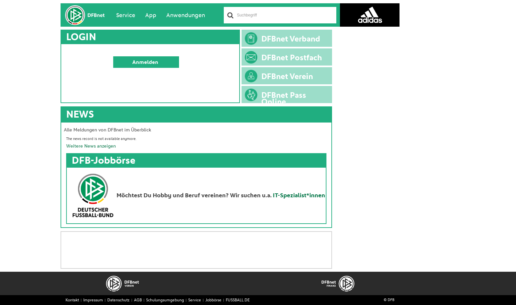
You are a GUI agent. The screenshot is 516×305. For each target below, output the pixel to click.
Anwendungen (185, 15)
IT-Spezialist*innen (299, 196)
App (150, 15)
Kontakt (72, 300)
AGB (138, 300)
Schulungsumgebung (165, 300)
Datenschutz (118, 300)
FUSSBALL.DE (238, 300)
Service (125, 15)
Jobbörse (213, 300)
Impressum (93, 300)
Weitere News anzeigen (91, 146)
